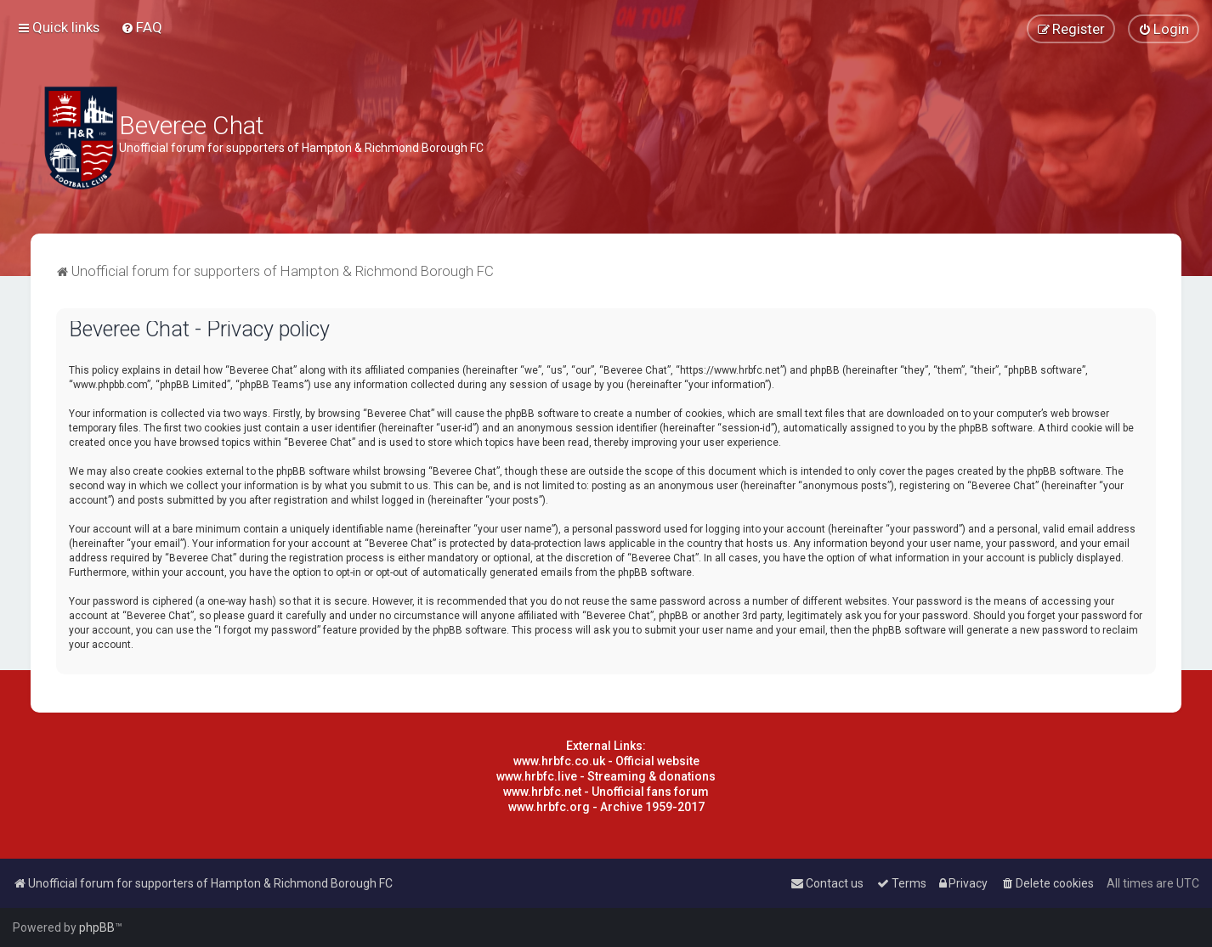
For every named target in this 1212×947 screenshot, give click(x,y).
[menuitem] (141, 27)
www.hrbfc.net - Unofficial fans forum (606, 791)
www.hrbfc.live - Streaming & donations (606, 776)
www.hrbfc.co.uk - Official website (606, 761)
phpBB (97, 927)
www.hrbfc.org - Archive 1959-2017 (606, 807)
